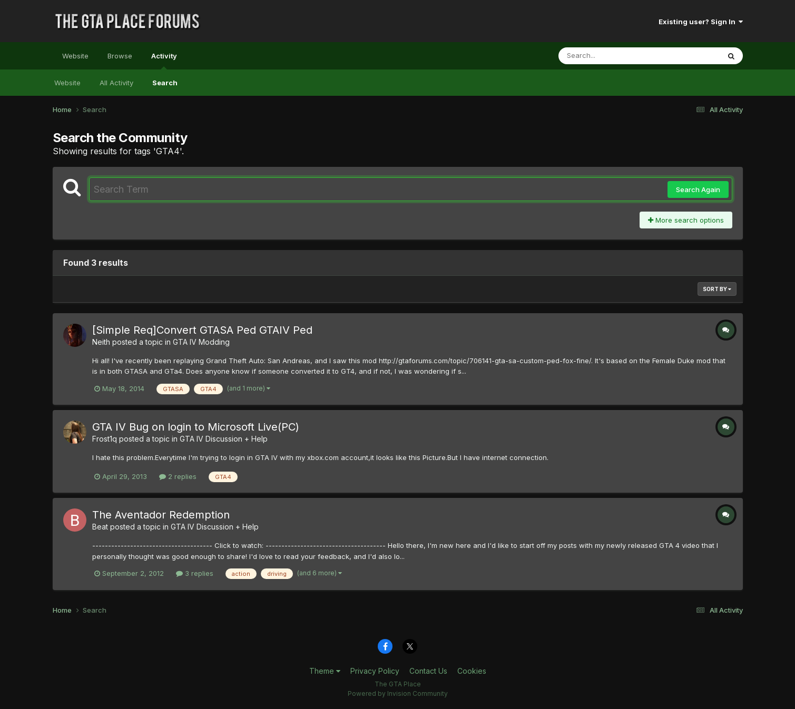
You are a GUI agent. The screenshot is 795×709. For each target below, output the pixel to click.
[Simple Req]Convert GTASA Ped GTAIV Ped (202, 330)
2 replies (178, 476)
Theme (324, 670)
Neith (101, 341)
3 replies (194, 573)
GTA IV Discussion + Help (224, 438)
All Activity (116, 82)
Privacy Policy (374, 670)
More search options (686, 220)
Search (165, 82)
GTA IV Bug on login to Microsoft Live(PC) (195, 427)
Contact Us (428, 670)
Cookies (471, 670)
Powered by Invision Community (398, 693)
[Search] (610, 55)
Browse (119, 56)
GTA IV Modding (201, 341)
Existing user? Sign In (701, 21)
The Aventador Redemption (161, 514)
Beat (100, 526)
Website (75, 56)
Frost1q (104, 438)
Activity (164, 60)
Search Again (698, 189)
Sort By (717, 289)
